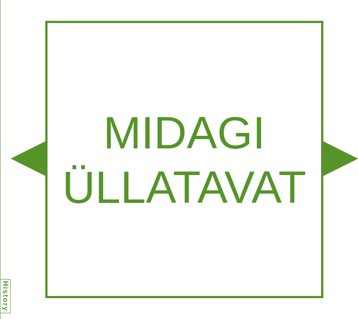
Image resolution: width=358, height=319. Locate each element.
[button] (28, 158)
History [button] (5, 296)
